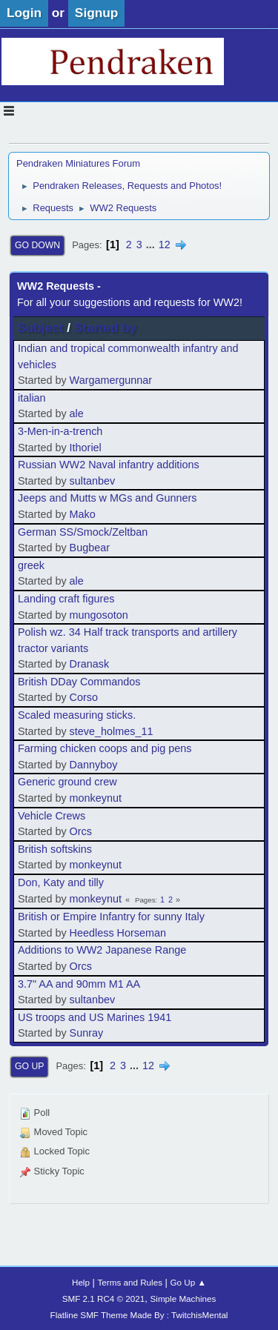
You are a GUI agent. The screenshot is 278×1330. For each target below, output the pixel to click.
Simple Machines (183, 1298)
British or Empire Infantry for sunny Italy (111, 916)
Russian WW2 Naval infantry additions (108, 465)
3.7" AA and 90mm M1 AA (79, 984)
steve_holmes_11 (111, 731)
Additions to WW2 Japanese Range (102, 950)
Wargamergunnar (111, 380)
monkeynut (96, 798)
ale (77, 413)
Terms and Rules (130, 1282)
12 (165, 244)
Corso (84, 697)
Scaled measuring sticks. (77, 715)
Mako (83, 514)
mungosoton (99, 615)
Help (81, 1282)
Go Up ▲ (188, 1282)
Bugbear (90, 547)
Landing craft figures (66, 599)
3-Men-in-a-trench (60, 431)
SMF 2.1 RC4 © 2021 (103, 1298)
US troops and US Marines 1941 (94, 1017)
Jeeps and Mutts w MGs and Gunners (107, 498)
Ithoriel (86, 447)
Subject (40, 327)
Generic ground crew (67, 782)
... (152, 244)
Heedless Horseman (118, 933)
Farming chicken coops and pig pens (104, 748)
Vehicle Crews (51, 816)
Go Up (29, 1066)
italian (32, 398)
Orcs (81, 831)
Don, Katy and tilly (61, 882)
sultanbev (93, 481)
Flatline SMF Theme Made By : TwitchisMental (139, 1315)
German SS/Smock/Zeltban (83, 532)
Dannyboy (94, 765)
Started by (105, 327)
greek (31, 565)
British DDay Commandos (79, 682)
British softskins (55, 849)
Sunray (87, 1033)
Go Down (37, 245)
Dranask (90, 664)
